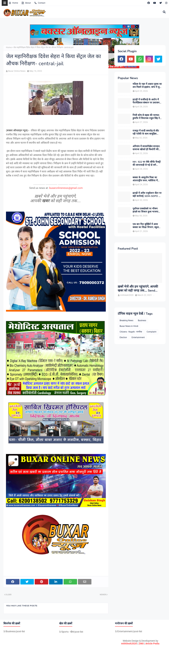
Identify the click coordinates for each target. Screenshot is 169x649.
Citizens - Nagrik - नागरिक (131, 332)
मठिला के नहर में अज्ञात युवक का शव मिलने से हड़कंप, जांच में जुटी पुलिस (147, 86)
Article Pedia (152, 643)
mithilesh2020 (129, 643)
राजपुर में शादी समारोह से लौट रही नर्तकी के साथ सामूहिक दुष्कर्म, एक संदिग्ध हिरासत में (146, 132)
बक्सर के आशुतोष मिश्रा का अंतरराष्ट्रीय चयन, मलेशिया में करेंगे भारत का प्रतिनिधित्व (145, 179)
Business (142, 320)
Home (13, 3)
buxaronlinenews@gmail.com (66, 188)
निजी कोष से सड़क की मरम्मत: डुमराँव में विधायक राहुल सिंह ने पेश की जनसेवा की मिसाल (146, 117)
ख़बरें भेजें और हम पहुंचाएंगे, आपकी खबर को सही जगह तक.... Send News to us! (138, 289)
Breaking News (126, 320)
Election (123, 337)
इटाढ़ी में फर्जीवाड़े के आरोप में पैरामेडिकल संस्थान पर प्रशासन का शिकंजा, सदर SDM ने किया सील (147, 101)
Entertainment (138, 337)
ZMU (141, 643)
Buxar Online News (16, 71)
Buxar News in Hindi (129, 326)
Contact (39, 3)
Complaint (151, 332)
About (26, 3)
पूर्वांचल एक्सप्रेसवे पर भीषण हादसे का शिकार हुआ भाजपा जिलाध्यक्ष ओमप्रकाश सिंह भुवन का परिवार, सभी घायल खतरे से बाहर (146, 210)
